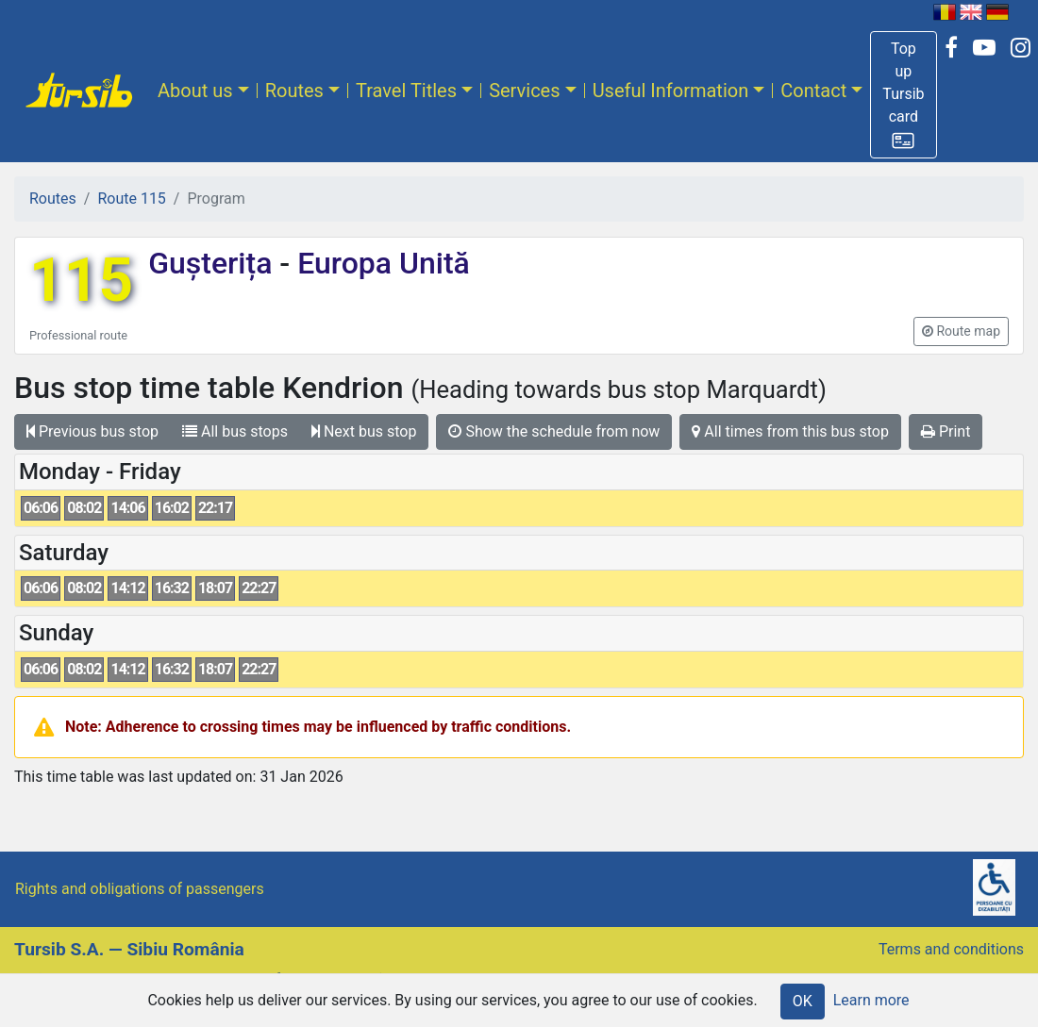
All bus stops (235, 431)
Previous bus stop (92, 431)
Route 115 (131, 198)
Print (945, 431)
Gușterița (213, 263)
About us (195, 90)
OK (802, 1001)
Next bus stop (364, 431)
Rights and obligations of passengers (139, 889)
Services (524, 90)
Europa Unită (380, 263)
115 (81, 280)
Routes (294, 90)
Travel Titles (406, 90)
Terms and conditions (951, 949)
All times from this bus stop (790, 431)
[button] (903, 94)
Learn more (871, 1000)
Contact (813, 90)
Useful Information (671, 90)
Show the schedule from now (554, 431)
